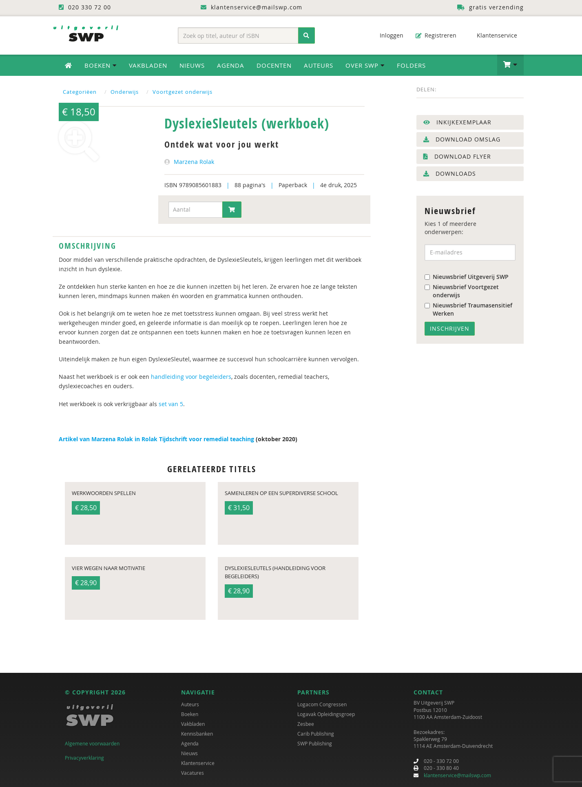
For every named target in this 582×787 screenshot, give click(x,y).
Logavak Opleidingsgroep (326, 714)
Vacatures (192, 772)
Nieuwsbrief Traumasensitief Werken (468, 309)
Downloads (449, 173)
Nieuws (192, 65)
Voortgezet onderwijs (182, 91)
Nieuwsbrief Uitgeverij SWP (467, 277)
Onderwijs (125, 91)
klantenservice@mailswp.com (457, 775)
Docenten (274, 65)
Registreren (436, 35)
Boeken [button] (100, 65)
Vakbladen (148, 65)
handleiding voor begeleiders (191, 376)
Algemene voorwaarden (92, 743)
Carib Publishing (315, 733)
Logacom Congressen (322, 704)
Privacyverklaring (84, 757)
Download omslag (461, 139)
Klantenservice (493, 35)
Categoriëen (80, 91)
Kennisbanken (197, 733)
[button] (510, 65)
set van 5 (171, 404)
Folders (411, 65)
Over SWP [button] (365, 65)
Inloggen (387, 35)
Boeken (189, 714)
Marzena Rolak (194, 162)
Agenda (230, 65)
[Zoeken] (306, 35)
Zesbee (305, 724)
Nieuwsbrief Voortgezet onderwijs (462, 291)
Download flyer (457, 156)
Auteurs (318, 65)
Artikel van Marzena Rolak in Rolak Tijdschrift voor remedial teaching (156, 439)
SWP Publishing (314, 743)
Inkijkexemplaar (457, 122)
